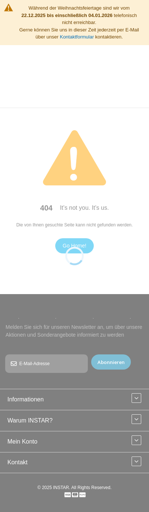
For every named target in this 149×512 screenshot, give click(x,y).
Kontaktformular (77, 37)
